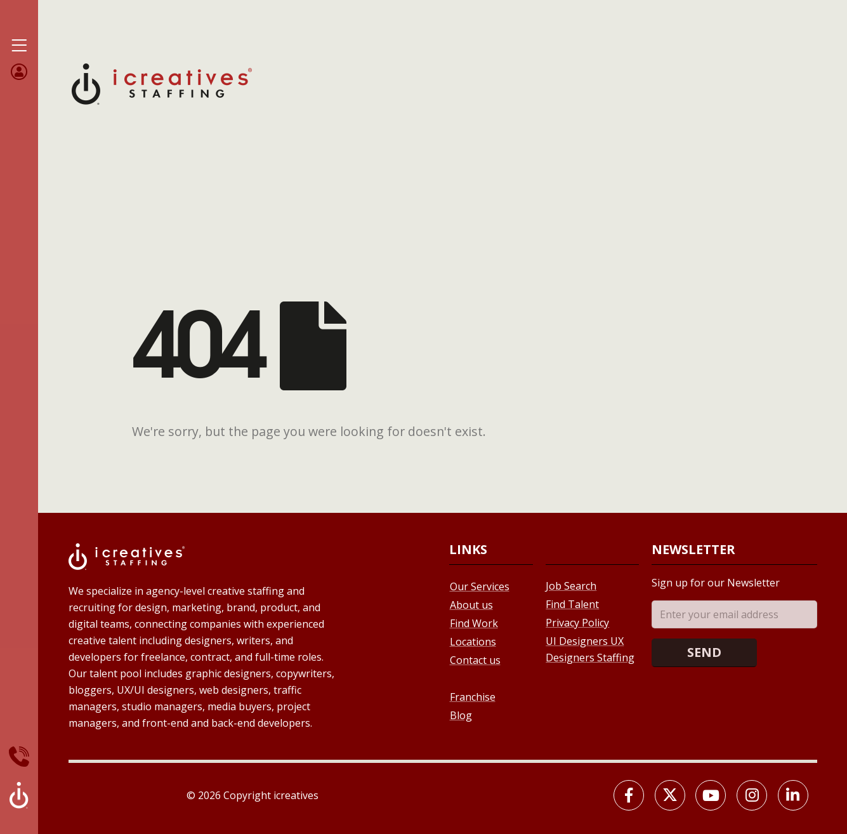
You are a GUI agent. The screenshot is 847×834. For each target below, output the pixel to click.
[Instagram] (752, 795)
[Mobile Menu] (19, 45)
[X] (670, 795)
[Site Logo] (162, 83)
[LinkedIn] (793, 795)
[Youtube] (710, 795)
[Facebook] (629, 795)
